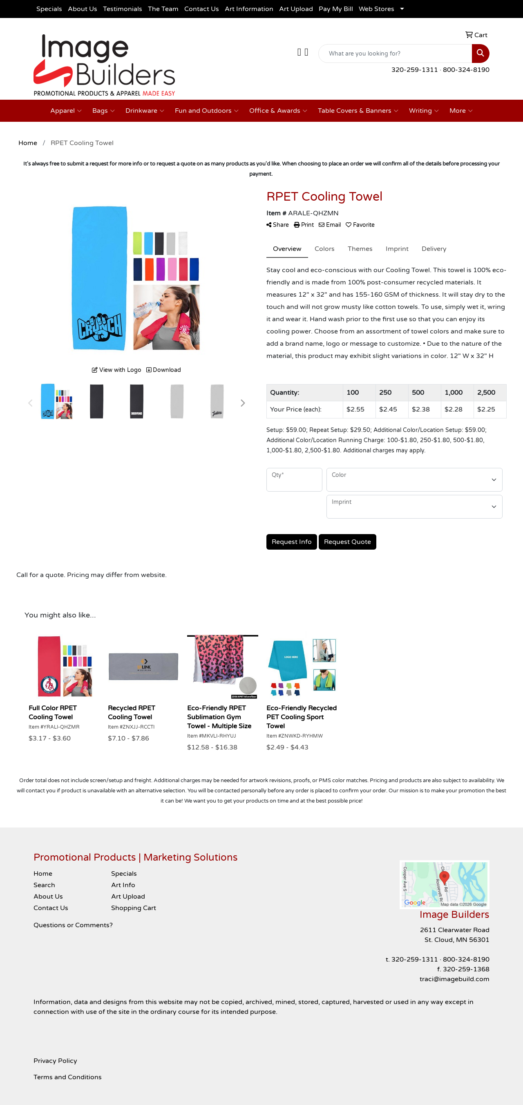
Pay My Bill (336, 9)
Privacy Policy (55, 1061)
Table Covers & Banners (358, 111)
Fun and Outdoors (207, 111)
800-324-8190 (466, 70)
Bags (103, 111)
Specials (49, 9)
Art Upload (296, 9)
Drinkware (144, 111)
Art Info (123, 885)
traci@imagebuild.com (454, 979)
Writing (424, 111)
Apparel (66, 111)
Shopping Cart (133, 908)
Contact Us (201, 9)
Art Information (249, 9)
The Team (163, 9)
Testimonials (122, 9)
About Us (82, 9)
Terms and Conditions (68, 1077)
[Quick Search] (395, 53)
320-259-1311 (414, 70)
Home (43, 874)
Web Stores (376, 9)
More (461, 111)
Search (44, 885)
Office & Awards (278, 111)
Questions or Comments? (73, 925)
